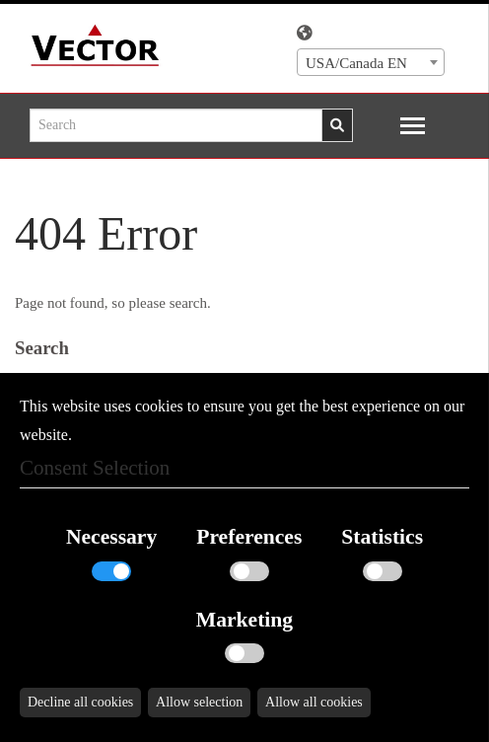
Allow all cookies (314, 702)
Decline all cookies (80, 702)
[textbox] (371, 63)
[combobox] (371, 62)
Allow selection (199, 702)
